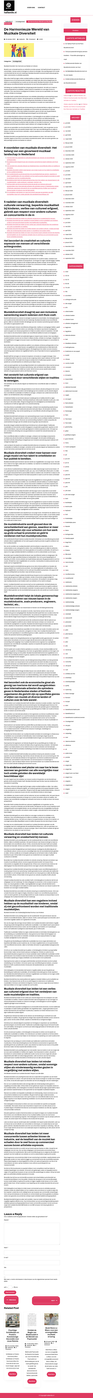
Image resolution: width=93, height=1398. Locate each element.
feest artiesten (69, 403)
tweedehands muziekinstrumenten (75, 717)
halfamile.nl (10, 12)
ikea (66, 450)
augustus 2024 (69, 214)
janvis (67, 470)
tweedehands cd (70, 713)
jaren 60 (67, 474)
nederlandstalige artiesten (72, 606)
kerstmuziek (68, 506)
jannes (67, 466)
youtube (67, 757)
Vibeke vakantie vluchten (71, 104)
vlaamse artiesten (70, 741)
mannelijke (68, 558)
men (66, 566)
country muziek (69, 363)
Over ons (31, 7)
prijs (66, 646)
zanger (67, 761)
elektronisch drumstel (71, 391)
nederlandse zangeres (71, 590)
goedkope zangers (70, 435)
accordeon (68, 295)
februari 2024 (69, 238)
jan (66, 454)
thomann (67, 697)
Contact (41, 7)
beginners (68, 327)
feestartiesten (69, 407)
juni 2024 (67, 222)
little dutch (68, 554)
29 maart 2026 (50, 1341)
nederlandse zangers (71, 598)
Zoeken (75, 20)
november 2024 (69, 202)
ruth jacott (68, 665)
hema (66, 443)
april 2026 (68, 135)
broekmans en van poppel (72, 351)
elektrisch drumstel (70, 387)
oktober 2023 (69, 254)
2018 (66, 271)
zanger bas (68, 769)
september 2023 (69, 258)
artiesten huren (69, 319)
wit (66, 749)
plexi (66, 642)
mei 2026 (68, 131)
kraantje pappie (69, 538)
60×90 (67, 283)
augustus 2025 (69, 167)
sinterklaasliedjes (70, 681)
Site (5, 1267)
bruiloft (67, 355)
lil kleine (67, 550)
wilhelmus (68, 745)
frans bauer (68, 419)
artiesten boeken (70, 315)
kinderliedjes (68, 518)
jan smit (67, 458)
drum (66, 383)
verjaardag (68, 733)
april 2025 (68, 182)
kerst (66, 498)
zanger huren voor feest (71, 773)
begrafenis (68, 331)
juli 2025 (67, 171)
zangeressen (69, 785)
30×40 (67, 275)
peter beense (69, 634)
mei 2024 (67, 226)
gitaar (66, 431)
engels (67, 395)
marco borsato (69, 562)
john (66, 486)
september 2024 (69, 210)
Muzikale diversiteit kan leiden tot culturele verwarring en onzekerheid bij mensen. (31, 218)
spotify (67, 685)
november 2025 (69, 155)
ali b (66, 307)
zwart (66, 793)
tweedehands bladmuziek (72, 709)
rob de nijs (68, 650)
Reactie (6, 1220)
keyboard (67, 510)
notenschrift (68, 618)
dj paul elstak (69, 379)
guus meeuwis (69, 439)
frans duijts (68, 423)
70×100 (67, 287)
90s (66, 291)
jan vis (67, 462)
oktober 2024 (69, 206)
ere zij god (68, 399)
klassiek (67, 526)
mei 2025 (68, 178)
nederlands (68, 582)
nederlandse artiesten (71, 586)
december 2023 (69, 246)
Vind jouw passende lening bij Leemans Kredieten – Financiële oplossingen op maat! (75, 55)
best (66, 339)
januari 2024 (68, 242)
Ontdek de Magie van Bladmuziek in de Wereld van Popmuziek (32, 1334)
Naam (6, 1247)
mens (66, 570)
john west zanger (70, 494)
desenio (67, 371)
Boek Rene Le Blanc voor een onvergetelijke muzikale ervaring (51, 1332)
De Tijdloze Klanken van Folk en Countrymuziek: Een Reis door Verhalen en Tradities (75, 98)
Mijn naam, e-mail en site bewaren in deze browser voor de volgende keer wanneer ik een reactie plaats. (30, 1280)
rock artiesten (69, 657)
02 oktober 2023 (10, 39)
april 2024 (68, 230)
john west (68, 490)
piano (66, 638)
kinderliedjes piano (70, 522)
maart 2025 (68, 186)
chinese (67, 359)
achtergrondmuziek (70, 299)
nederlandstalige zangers (72, 610)
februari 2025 (69, 190)
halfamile (22, 39)
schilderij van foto (70, 673)
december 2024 (69, 198)
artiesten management (71, 323)
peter (66, 630)
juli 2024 (67, 218)
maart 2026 (68, 139)
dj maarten (68, 375)
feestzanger (68, 411)
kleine (67, 530)
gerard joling (68, 427)
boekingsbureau (69, 347)
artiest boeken (69, 311)
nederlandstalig (69, 602)
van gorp (67, 725)
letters (67, 546)
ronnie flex (68, 661)
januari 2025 (68, 194)
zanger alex (68, 765)
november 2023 (69, 250)
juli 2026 (67, 123)
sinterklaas (68, 677)
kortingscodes (69, 534)
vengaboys (68, 729)
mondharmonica (70, 574)
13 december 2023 (32, 1343)
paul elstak (68, 626)
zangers (67, 789)
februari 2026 (69, 143)
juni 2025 (67, 174)
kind (66, 514)
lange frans (68, 542)
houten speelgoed (70, 447)
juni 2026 (67, 127)
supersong (68, 689)
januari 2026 (68, 147)
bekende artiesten (70, 335)
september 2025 (69, 163)
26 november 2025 (12, 1346)
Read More (13, 1374)
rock (66, 653)
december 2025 (69, 151)
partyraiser (68, 622)
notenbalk (68, 614)
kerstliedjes (68, 502)
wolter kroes (68, 753)
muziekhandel (69, 578)
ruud (66, 669)
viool (66, 737)
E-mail (6, 1257)
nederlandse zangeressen (72, 594)
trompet (67, 701)
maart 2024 (68, 234)
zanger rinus (68, 777)
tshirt (66, 705)
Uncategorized (20, 21)
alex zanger (68, 303)
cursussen (68, 367)
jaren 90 (67, 482)
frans (66, 415)
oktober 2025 (69, 159)
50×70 (67, 279)
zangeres (67, 781)
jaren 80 (67, 478)
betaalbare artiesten (70, 343)
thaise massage (69, 693)
